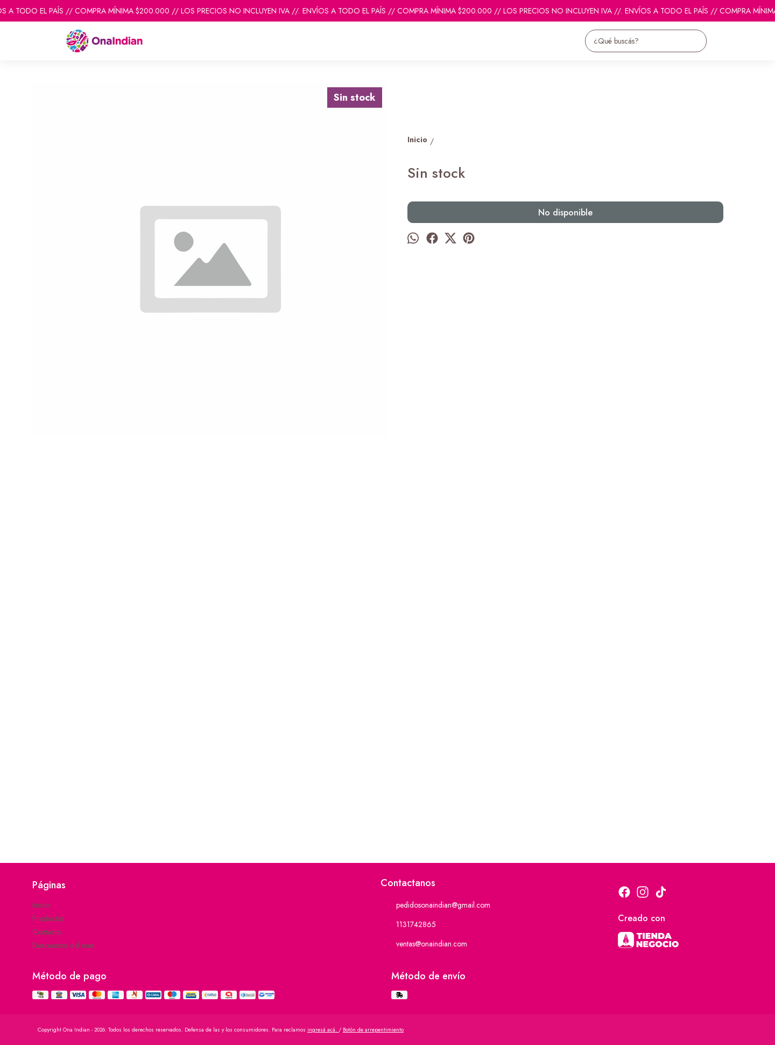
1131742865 (408, 924)
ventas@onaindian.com (424, 944)
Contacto (46, 931)
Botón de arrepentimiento (373, 1030)
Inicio (40, 905)
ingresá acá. (323, 1030)
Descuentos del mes (63, 945)
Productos (48, 918)
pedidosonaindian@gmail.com (435, 905)
